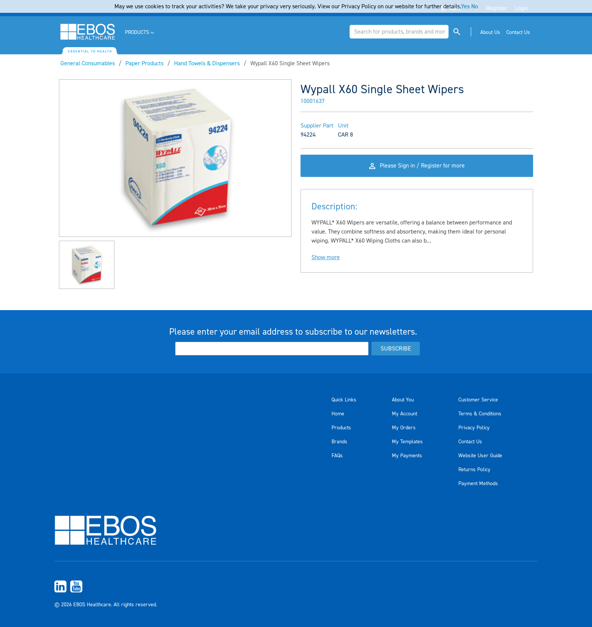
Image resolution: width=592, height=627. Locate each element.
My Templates (407, 441)
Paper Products (144, 63)
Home (337, 413)
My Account (404, 413)
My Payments (407, 455)
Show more (325, 259)
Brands (339, 441)
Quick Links (343, 399)
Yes (465, 6)
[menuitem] (140, 32)
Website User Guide (480, 455)
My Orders (404, 427)
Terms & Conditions (479, 413)
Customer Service (478, 399)
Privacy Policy (474, 427)
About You (403, 399)
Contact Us (470, 441)
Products (341, 427)
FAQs (337, 455)
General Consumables (87, 63)
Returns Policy (474, 469)
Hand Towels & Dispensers (207, 63)
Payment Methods (478, 483)
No (474, 6)
